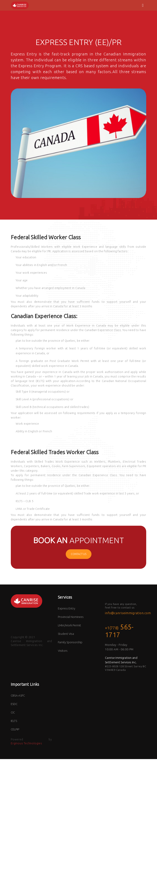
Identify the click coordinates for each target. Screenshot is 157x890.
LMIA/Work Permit (69, 625)
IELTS (14, 720)
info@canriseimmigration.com (128, 613)
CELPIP (15, 729)
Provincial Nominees (71, 616)
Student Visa (66, 633)
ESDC (14, 704)
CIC (13, 712)
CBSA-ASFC (18, 695)
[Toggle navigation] (143, 5)
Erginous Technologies (26, 743)
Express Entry (66, 608)
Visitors (63, 650)
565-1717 (119, 630)
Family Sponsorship (70, 642)
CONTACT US (78, 554)
